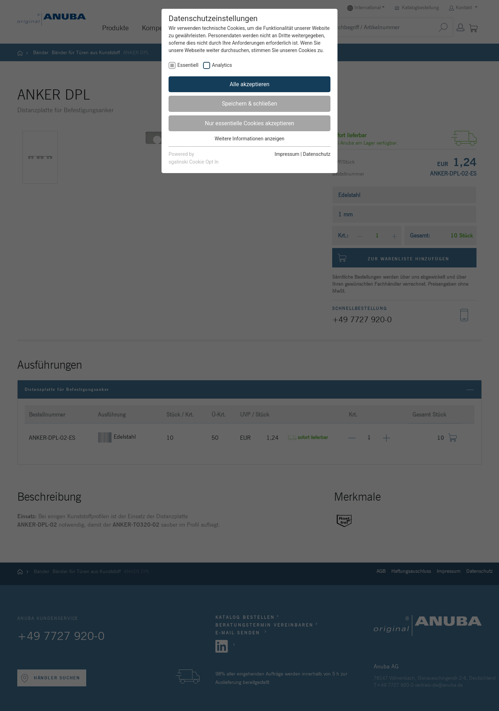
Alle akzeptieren (250, 84)
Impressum (286, 154)
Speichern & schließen (249, 103)
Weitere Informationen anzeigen (249, 138)
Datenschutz (316, 154)
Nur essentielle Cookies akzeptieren (249, 123)
